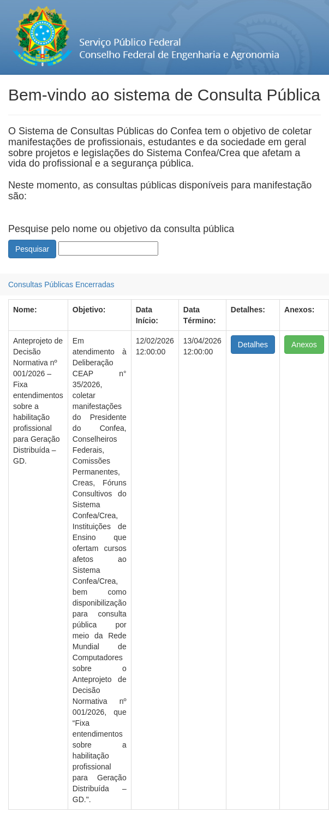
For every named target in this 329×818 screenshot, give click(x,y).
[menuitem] (61, 284)
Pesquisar (32, 249)
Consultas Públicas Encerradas (61, 284)
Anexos (304, 344)
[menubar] (61, 284)
